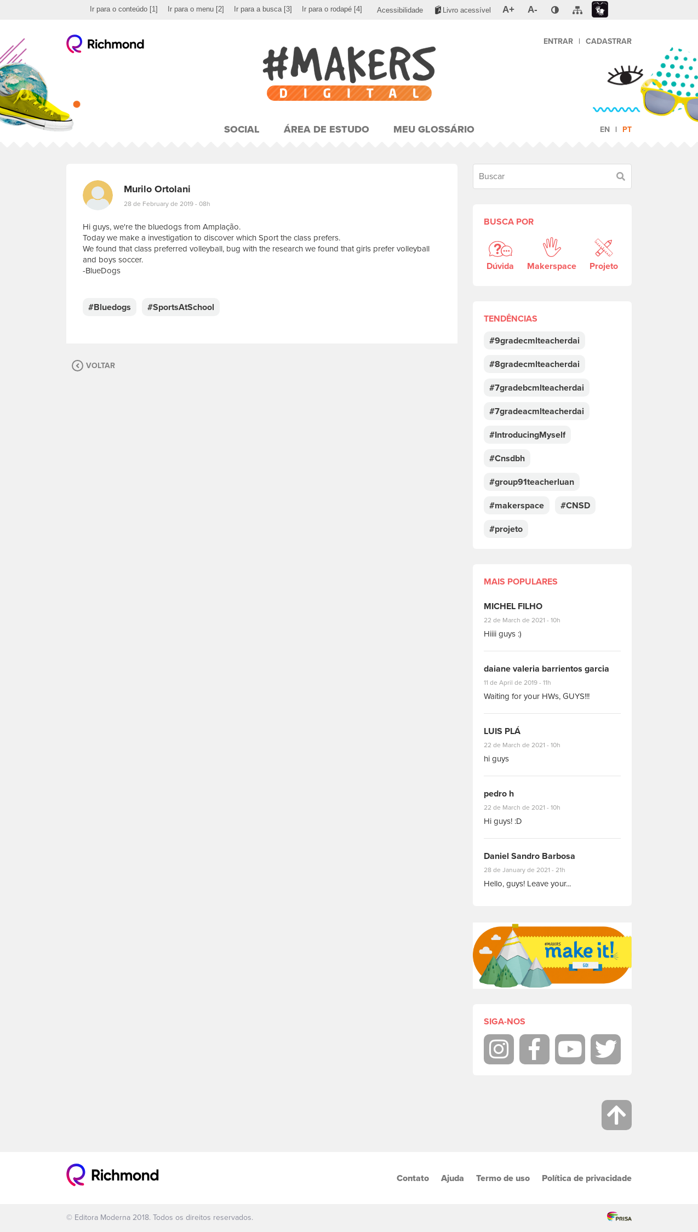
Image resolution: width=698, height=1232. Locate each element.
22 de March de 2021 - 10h (531, 620)
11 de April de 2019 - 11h (525, 682)
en (605, 129)
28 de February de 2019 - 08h (167, 204)
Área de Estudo (326, 129)
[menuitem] (124, 9)
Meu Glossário (433, 129)
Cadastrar (609, 41)
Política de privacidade (587, 1178)
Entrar (558, 41)
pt (627, 129)
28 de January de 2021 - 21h (533, 870)
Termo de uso (503, 1178)
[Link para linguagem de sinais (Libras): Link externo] (600, 9)
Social (242, 129)
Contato (413, 1178)
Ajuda (452, 1178)
